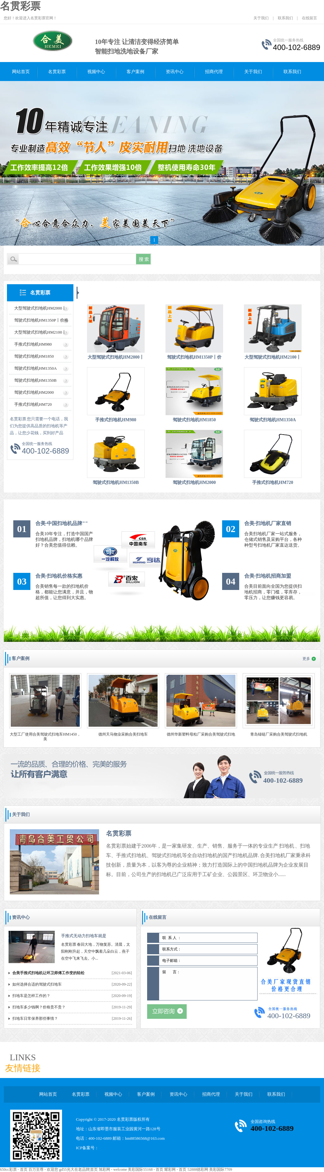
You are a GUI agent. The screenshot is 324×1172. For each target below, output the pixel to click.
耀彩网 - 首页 (175, 1169)
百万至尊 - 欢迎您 (43, 1169)
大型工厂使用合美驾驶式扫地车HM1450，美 (45, 736)
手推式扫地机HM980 (33, 344)
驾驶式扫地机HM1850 (34, 356)
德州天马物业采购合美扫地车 (123, 734)
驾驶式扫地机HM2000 (34, 392)
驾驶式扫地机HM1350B (35, 380)
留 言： (208, 983)
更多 (306, 658)
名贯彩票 (20, 6)
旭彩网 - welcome (113, 1169)
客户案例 (135, 71)
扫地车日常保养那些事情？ (35, 1018)
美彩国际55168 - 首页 (145, 1169)
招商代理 (214, 71)
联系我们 (285, 18)
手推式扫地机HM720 (33, 404)
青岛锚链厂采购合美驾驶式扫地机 (278, 734)
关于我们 (261, 18)
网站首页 (21, 71)
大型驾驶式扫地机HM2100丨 (40, 332)
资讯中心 (175, 71)
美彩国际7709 (220, 1169)
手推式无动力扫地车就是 (83, 935)
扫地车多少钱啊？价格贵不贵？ (38, 1007)
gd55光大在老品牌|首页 (78, 1169)
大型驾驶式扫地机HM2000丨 (40, 308)
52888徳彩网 (197, 1169)
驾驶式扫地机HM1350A (35, 368)
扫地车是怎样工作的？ (31, 995)
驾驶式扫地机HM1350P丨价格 (41, 320)
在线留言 (309, 18)
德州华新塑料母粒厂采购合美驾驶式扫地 (201, 734)
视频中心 (96, 71)
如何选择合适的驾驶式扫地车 (37, 984)
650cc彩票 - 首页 (14, 1169)
